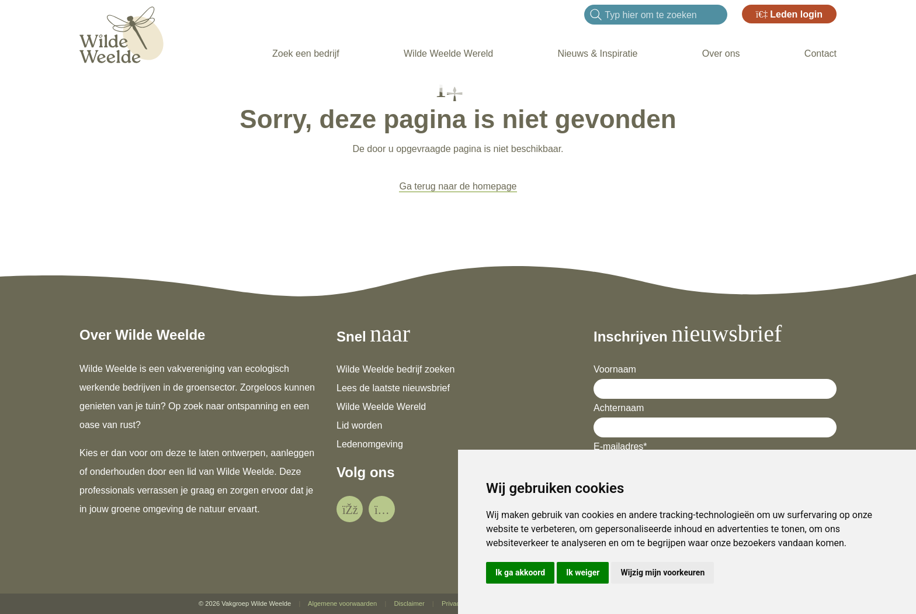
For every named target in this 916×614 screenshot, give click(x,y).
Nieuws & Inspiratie (597, 53)
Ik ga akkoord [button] (520, 572)
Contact (820, 53)
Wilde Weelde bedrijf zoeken (395, 369)
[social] (349, 509)
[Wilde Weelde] (121, 33)
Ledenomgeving (369, 444)
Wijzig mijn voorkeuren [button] (662, 572)
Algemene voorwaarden (342, 603)
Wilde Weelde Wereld (448, 53)
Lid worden (359, 425)
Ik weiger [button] (582, 572)
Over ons (721, 53)
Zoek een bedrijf (305, 53)
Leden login (789, 14)
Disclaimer (409, 603)
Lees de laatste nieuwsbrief (393, 388)
